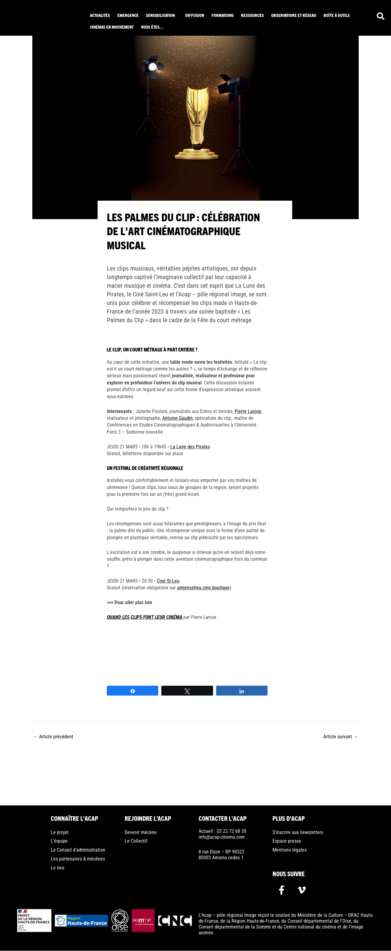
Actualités (100, 15)
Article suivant (340, 737)
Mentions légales (289, 850)
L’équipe (59, 842)
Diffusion (194, 15)
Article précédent (53, 737)
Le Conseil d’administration (78, 850)
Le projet (60, 833)
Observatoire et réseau (293, 15)
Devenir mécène (141, 833)
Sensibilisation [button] (160, 15)
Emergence (128, 15)
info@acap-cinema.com (222, 837)
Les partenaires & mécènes (78, 859)
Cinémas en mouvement (112, 27)
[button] (162, 15)
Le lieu (57, 869)
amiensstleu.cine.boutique (203, 587)
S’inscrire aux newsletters (297, 833)
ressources (252, 15)
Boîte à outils (337, 15)
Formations (223, 15)
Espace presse (286, 842)
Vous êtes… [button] (152, 27)
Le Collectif (136, 842)
